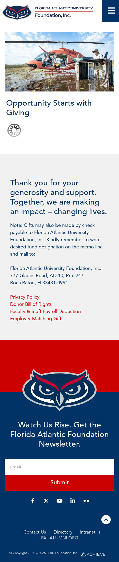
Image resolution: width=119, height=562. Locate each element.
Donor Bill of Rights (31, 304)
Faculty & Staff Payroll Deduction (45, 311)
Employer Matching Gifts (37, 319)
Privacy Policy (24, 297)
